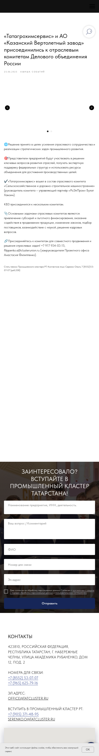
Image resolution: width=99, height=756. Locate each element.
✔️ (6, 181)
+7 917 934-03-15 (53, 245)
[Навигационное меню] (92, 6)
